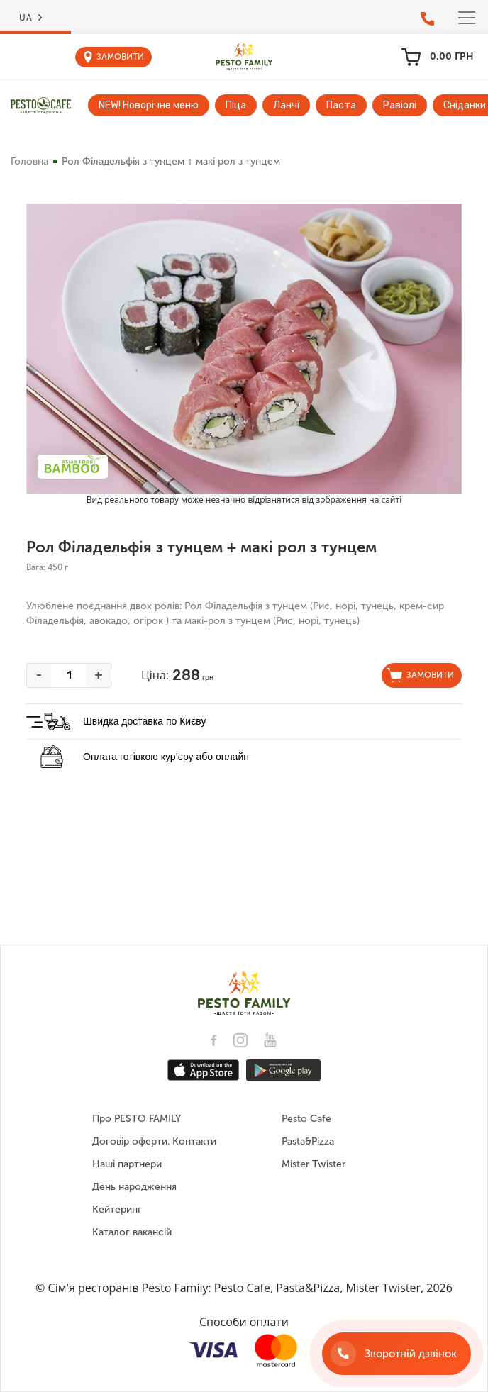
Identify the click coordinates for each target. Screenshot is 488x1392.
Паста (341, 105)
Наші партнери (127, 1164)
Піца (236, 105)
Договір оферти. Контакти (154, 1141)
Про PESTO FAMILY (136, 1119)
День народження (134, 1187)
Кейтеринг (117, 1209)
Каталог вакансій (132, 1232)
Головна (29, 161)
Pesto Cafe (306, 1119)
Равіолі (399, 105)
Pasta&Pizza (308, 1141)
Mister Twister (313, 1164)
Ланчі (286, 105)
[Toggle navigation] (466, 17)
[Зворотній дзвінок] (396, 1353)
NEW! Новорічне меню (149, 105)
